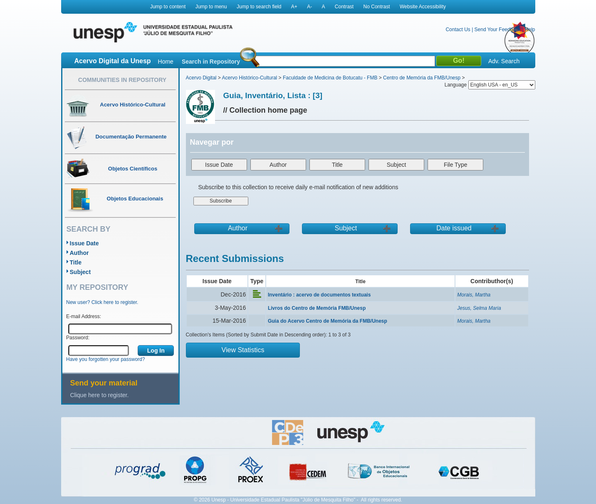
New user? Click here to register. (102, 302)
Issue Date (84, 243)
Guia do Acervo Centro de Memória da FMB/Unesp (327, 321)
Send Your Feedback (498, 29)
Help (530, 29)
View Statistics (243, 349)
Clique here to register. (99, 395)
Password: (77, 338)
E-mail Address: (83, 316)
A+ (294, 7)
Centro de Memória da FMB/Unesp (421, 78)
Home (165, 61)
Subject (80, 272)
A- (309, 7)
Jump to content (167, 7)
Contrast (344, 7)
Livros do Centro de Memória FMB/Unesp (317, 308)
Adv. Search (503, 61)
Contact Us (457, 29)
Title (76, 262)
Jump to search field (259, 7)
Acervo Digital (201, 78)
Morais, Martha (473, 295)
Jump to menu (211, 7)
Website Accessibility (423, 7)
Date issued (454, 228)
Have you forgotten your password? (105, 359)
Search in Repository (211, 61)
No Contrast (377, 7)
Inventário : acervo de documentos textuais (319, 295)
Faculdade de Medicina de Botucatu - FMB (330, 78)
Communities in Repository (122, 80)
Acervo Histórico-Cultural (249, 78)
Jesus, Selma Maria (479, 308)
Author (79, 253)
